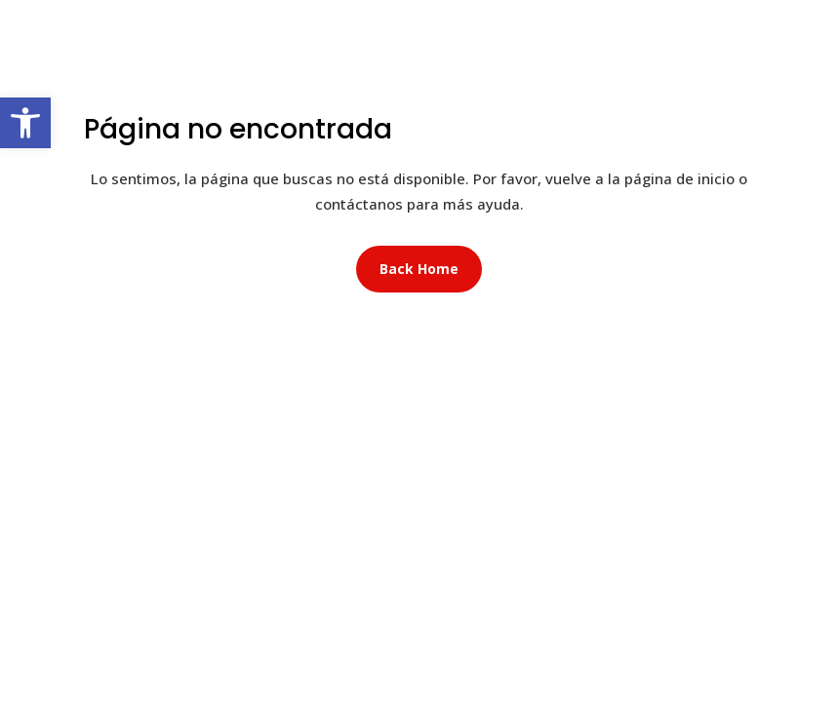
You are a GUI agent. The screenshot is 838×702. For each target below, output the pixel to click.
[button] (25, 123)
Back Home (419, 268)
